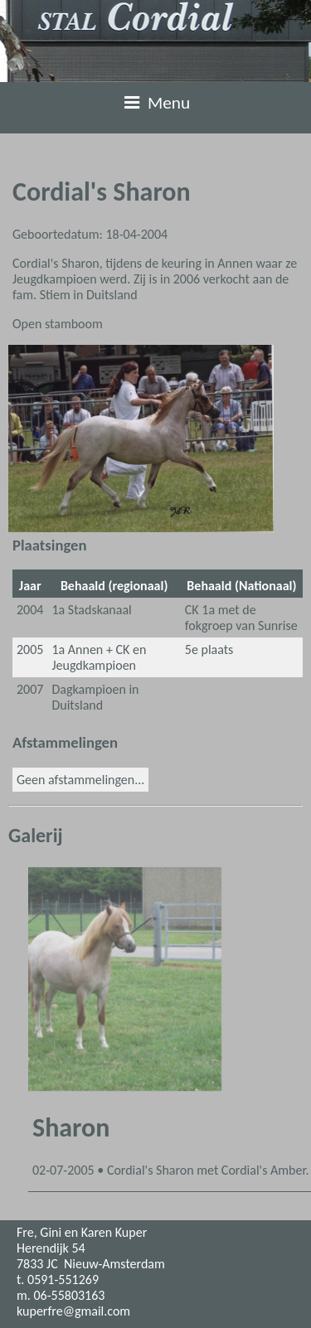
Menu (156, 103)
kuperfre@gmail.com (73, 1311)
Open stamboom (57, 324)
